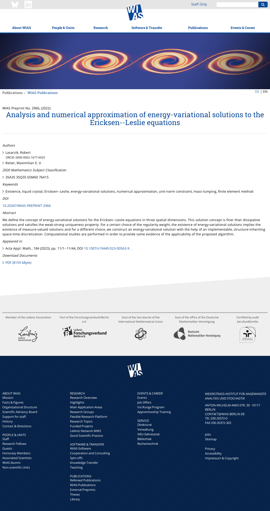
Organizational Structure (19, 407)
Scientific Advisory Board (19, 412)
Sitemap (211, 439)
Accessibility (213, 453)
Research (100, 27)
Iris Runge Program (150, 407)
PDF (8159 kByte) (18, 262)
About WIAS (21, 27)
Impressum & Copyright (222, 458)
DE (257, 91)
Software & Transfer (146, 27)
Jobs (208, 434)
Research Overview (83, 397)
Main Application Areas (86, 407)
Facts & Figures (12, 402)
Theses (75, 494)
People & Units (63, 27)
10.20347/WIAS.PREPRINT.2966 (26, 205)
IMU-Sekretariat (148, 434)
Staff (5, 439)
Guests (7, 448)
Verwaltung (145, 429)
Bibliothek (144, 439)
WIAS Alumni (11, 462)
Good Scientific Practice (86, 435)
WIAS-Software (80, 448)
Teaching (76, 467)
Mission (7, 397)
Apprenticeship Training (154, 412)
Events (142, 397)
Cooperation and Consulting (90, 453)
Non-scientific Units (16, 467)
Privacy (210, 448)
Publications (198, 27)
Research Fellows (14, 443)
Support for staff (14, 416)
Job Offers (144, 402)
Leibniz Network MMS (85, 431)
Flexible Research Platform (88, 416)
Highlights (77, 402)
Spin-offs (76, 458)
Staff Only (199, 4)
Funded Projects (81, 426)
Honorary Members (16, 453)
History (7, 421)
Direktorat (144, 425)
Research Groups (82, 412)
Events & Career (243, 27)
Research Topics (81, 421)
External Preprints (82, 490)
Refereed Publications (85, 480)
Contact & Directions (16, 426)
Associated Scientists (17, 458)
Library (75, 499)
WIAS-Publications (43, 92)
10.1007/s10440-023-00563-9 (106, 248)
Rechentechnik (147, 443)
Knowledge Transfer (84, 462)
